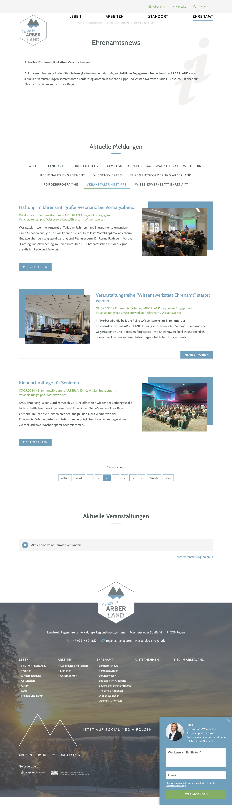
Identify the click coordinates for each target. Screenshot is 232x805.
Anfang (62, 485)
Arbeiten (115, 24)
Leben (75, 24)
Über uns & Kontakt (110, 708)
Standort (158, 24)
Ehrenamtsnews (108, 673)
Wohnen (26, 678)
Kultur (24, 698)
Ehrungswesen (107, 683)
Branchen (66, 678)
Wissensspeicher (109, 703)
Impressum (46, 762)
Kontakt (181, 6)
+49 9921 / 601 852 (84, 648)
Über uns (159, 6)
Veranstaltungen (109, 678)
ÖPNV (25, 693)
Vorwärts (156, 485)
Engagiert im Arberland (112, 688)
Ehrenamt (203, 24)
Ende (171, 485)
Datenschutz (70, 762)
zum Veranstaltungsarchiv (194, 564)
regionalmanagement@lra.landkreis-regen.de (135, 648)
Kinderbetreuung (31, 683)
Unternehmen (68, 683)
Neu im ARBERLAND (33, 673)
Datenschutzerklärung (176, 796)
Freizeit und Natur (32, 703)
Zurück (76, 485)
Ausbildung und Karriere (74, 673)
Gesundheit (28, 688)
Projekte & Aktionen (111, 698)
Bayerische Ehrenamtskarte (115, 693)
